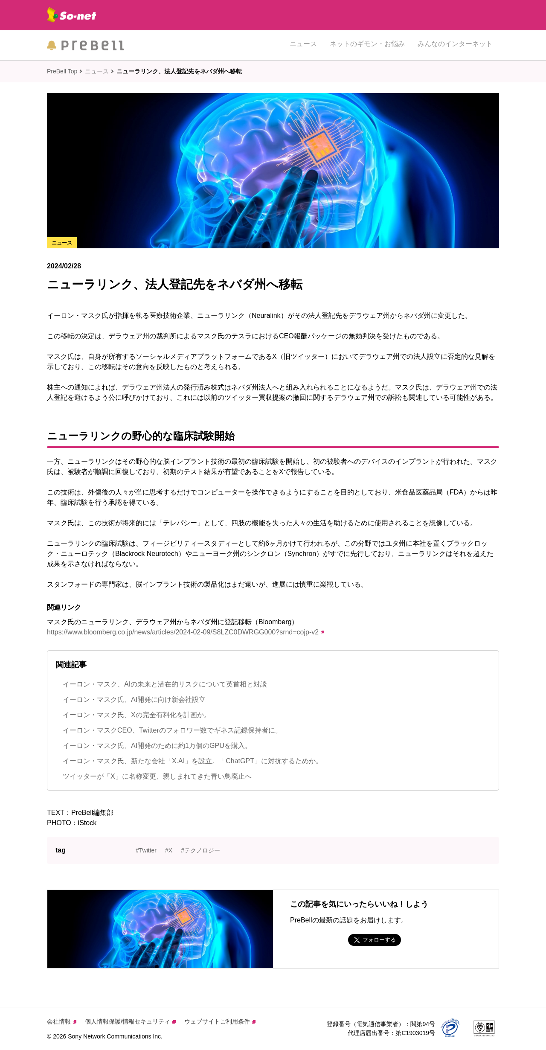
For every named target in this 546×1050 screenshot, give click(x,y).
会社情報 (61, 1021)
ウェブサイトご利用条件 (220, 1021)
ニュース (303, 45)
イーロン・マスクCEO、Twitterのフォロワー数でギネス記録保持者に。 (172, 730)
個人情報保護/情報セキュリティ (130, 1021)
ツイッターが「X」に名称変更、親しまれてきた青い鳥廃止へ (157, 776)
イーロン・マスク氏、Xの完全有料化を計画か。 (137, 714)
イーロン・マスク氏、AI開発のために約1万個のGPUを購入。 (157, 745)
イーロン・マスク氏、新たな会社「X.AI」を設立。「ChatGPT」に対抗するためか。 (192, 761)
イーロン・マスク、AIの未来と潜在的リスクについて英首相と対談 (165, 684)
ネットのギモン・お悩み (367, 45)
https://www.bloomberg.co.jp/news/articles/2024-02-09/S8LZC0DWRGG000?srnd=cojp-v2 (185, 632)
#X (168, 850)
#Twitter (146, 850)
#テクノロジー (200, 850)
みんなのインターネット (455, 45)
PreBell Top (62, 71)
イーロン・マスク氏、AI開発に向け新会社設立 (134, 699)
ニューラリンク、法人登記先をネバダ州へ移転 (179, 71)
